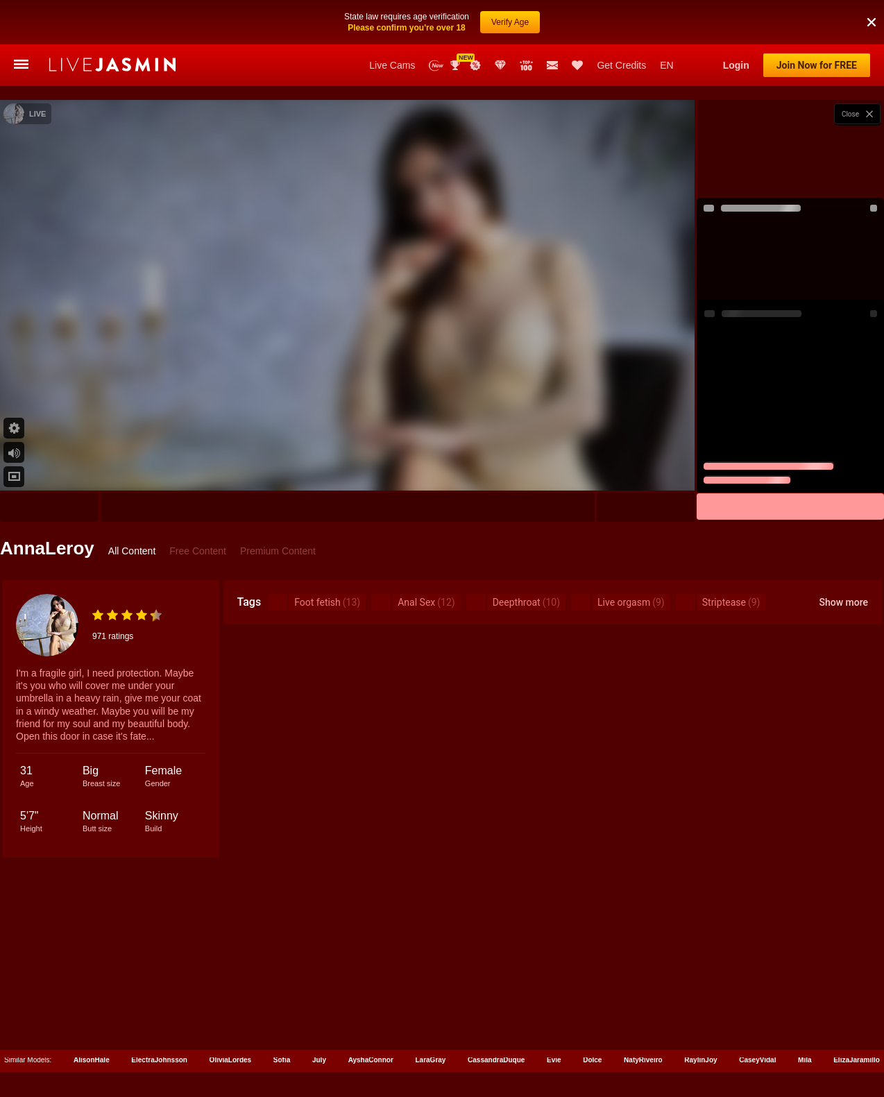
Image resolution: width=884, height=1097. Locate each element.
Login (736, 20)
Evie (554, 1015)
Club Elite (500, 20)
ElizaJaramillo (856, 1015)
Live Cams (392, 20)
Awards (456, 21)
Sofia (281, 1015)
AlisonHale (92, 1015)
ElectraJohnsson (159, 1015)
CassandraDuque (496, 1015)
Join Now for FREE (816, 20)
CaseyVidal (757, 1015)
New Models (436, 21)
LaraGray (430, 1015)
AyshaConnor (370, 1015)
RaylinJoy (700, 1015)
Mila (804, 1015)
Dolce (592, 1015)
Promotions (475, 20)
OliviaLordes (231, 1015)
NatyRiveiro (643, 1015)
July (319, 1015)
